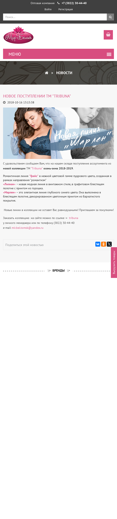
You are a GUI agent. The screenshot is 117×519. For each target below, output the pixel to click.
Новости (63, 72)
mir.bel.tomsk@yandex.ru (27, 228)
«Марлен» (9, 192)
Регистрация (65, 9)
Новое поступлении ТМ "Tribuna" (37, 96)
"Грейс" (33, 176)
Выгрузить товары (114, 262)
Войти (48, 9)
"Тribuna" (37, 168)
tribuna (73, 218)
